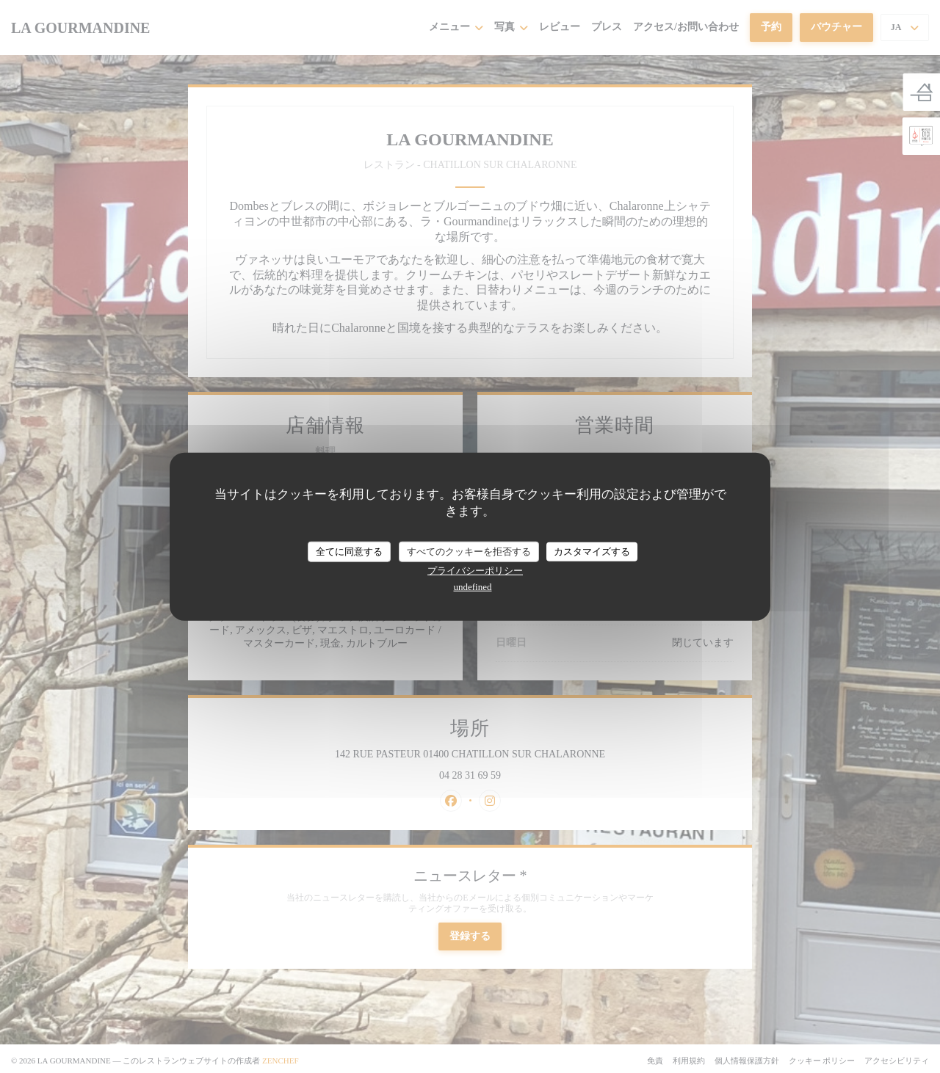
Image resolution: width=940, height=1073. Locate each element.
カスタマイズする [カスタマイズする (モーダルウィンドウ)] (592, 551)
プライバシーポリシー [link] (475, 569)
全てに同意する (349, 551)
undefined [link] (473, 586)
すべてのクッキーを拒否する (469, 551)
